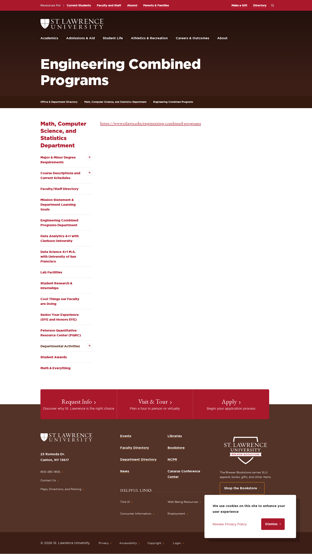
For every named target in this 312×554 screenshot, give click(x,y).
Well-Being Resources (183, 501)
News (124, 471)
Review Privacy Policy (230, 524)
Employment (176, 513)
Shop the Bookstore (240, 488)
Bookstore (176, 447)
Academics (49, 38)
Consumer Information (135, 513)
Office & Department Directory (59, 102)
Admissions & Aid (80, 38)
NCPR (172, 459)
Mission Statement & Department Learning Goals (58, 204)
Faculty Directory (134, 447)
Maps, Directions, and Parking (60, 489)
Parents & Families (156, 5)
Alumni (132, 5)
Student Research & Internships (56, 285)
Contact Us (48, 480)
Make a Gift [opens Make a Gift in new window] (239, 5)
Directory (260, 5)
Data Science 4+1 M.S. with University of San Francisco (58, 256)
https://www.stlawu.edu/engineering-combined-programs (150, 123)
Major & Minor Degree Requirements (58, 160)
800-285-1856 (50, 471)
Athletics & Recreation (149, 38)
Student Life (113, 38)
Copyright (154, 543)
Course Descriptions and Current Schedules (60, 175)
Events (125, 436)
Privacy (104, 543)
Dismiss (271, 524)
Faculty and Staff (109, 5)
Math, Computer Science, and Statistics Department (115, 102)
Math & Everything (55, 368)
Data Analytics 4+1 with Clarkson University (59, 238)
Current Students (79, 5)
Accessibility (128, 543)
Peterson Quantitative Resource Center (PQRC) (60, 333)
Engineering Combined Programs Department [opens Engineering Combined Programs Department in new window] (59, 222)
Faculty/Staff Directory (59, 189)
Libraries (175, 436)
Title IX (125, 501)
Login (177, 543)
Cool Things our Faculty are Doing (59, 301)
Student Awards (53, 357)
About (222, 38)
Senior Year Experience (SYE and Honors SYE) (59, 317)
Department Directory (138, 459)
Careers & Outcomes (192, 38)
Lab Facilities (51, 272)
